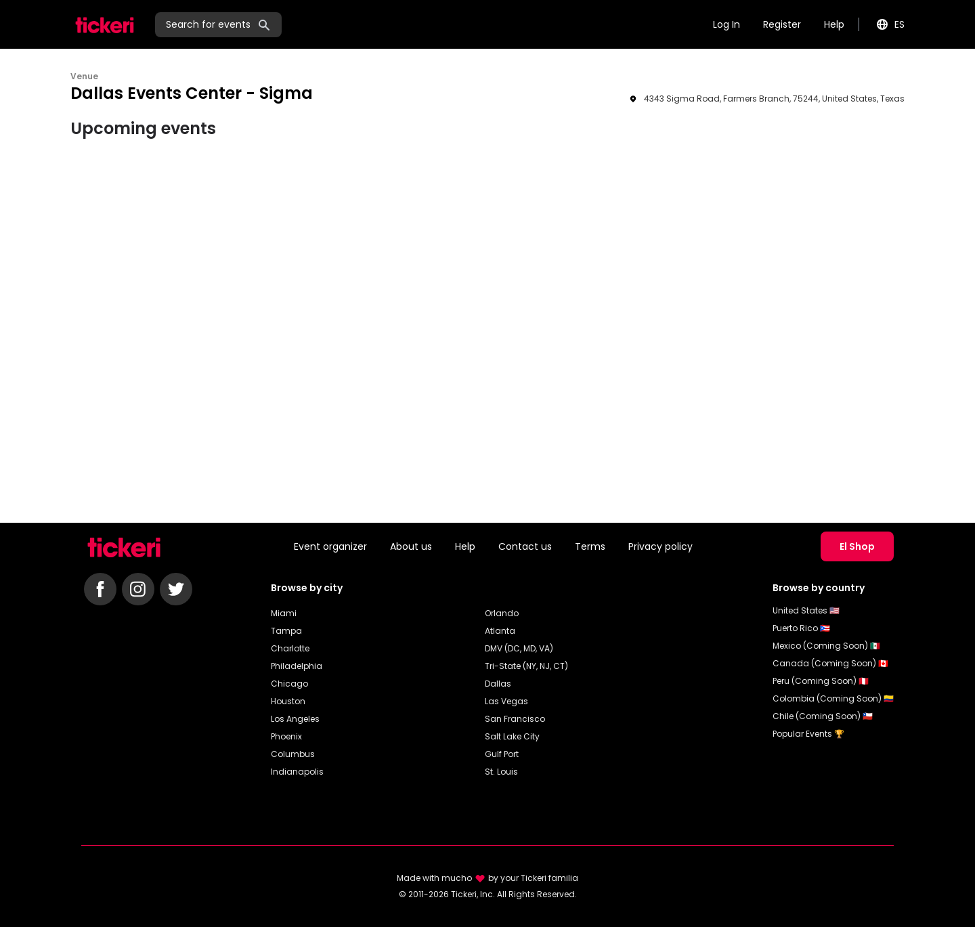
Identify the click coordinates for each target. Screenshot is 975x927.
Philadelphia (296, 666)
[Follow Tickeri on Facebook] (100, 589)
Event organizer (330, 546)
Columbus (293, 754)
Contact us (525, 546)
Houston (288, 701)
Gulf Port (502, 754)
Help (834, 24)
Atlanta (500, 631)
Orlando (502, 613)
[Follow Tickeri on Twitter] (176, 589)
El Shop (857, 546)
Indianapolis (297, 771)
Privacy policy (660, 546)
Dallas (498, 683)
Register (782, 24)
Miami (284, 613)
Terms (590, 546)
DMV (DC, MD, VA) (519, 648)
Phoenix (286, 736)
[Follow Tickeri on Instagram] (138, 589)
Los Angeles (295, 719)
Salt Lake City (512, 736)
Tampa (286, 631)
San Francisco (515, 719)
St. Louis (501, 771)
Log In (726, 24)
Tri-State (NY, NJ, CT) (526, 666)
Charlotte (290, 648)
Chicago (289, 683)
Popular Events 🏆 (808, 733)
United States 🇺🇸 (806, 610)
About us (411, 546)
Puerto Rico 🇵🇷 (801, 628)
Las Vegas (506, 701)
